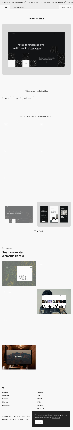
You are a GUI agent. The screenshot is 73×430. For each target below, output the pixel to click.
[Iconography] (54, 133)
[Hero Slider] (54, 357)
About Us (40, 405)
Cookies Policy (6, 416)
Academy (40, 392)
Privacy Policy (26, 416)
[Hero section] (54, 329)
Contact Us (40, 408)
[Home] (54, 301)
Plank (41, 18)
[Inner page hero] (19, 273)
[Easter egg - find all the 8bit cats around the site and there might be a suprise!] (19, 160)
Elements (5, 399)
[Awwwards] (6, 7)
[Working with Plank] (54, 187)
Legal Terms (16, 416)
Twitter (27, 419)
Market (39, 399)
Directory (5, 402)
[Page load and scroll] (19, 187)
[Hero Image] (54, 273)
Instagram (13, 419)
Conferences (6, 405)
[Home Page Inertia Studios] (19, 301)
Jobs (38, 395)
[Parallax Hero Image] (19, 357)
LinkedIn (20, 419)
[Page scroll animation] (54, 160)
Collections (5, 395)
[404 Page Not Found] (19, 133)
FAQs (39, 402)
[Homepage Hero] (19, 329)
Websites (5, 392)
